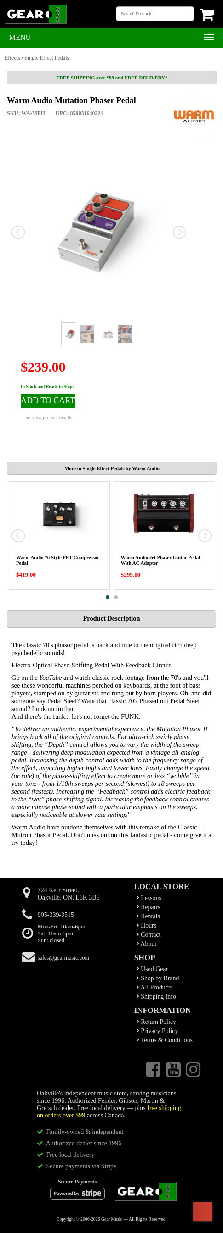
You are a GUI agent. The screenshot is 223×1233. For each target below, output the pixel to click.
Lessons (149, 897)
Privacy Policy (157, 1031)
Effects (12, 58)
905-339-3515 (56, 914)
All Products (154, 987)
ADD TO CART (48, 400)
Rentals (148, 916)
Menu (20, 37)
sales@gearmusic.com (64, 958)
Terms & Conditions (165, 1040)
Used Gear (152, 969)
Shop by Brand (158, 978)
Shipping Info (156, 996)
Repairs (148, 907)
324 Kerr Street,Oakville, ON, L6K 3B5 (69, 894)
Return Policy (156, 1021)
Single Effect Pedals (46, 58)
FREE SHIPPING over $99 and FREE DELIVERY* (112, 77)
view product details (49, 418)
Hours (146, 925)
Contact (149, 934)
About (146, 943)
